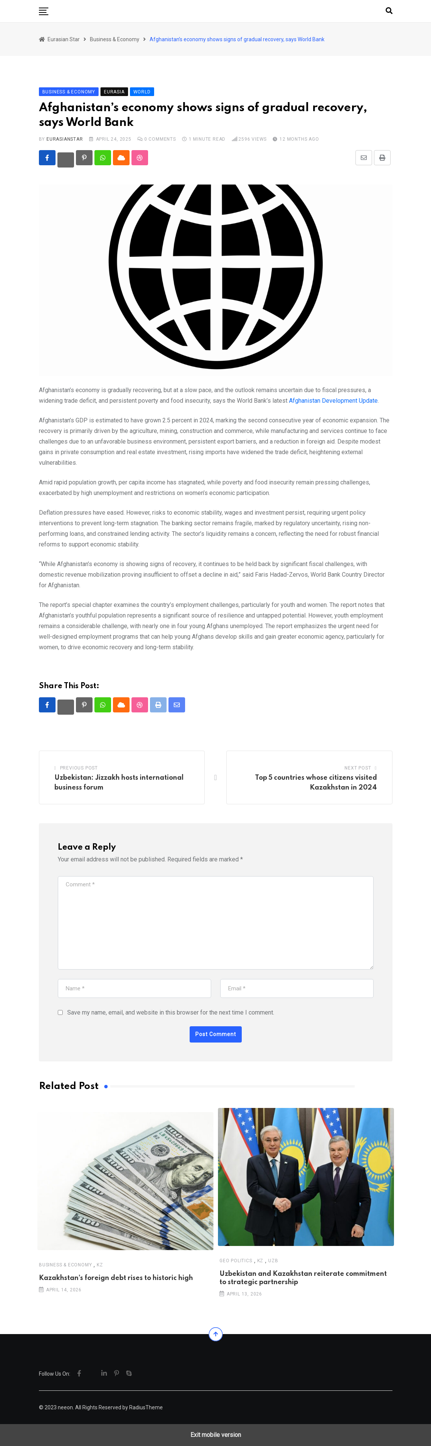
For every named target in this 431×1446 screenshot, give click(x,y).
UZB (273, 1260)
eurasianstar (64, 139)
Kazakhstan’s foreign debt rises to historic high (116, 1277)
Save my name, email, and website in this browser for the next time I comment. (170, 1012)
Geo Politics (235, 1260)
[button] (43, 11)
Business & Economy (65, 1264)
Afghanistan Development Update (333, 400)
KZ (100, 1264)
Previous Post (79, 768)
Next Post (357, 768)
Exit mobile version (215, 1434)
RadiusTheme (146, 1407)
